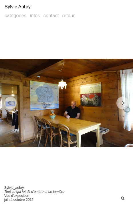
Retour (68, 15)
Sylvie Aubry (18, 6)
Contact (51, 15)
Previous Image (10, 103)
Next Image (122, 103)
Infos (35, 15)
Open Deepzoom (122, 198)
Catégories (15, 15)
